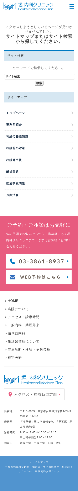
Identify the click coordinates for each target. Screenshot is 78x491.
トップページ (15, 113)
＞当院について (16, 309)
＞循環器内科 (14, 333)
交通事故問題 (15, 183)
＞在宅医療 (13, 357)
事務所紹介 (14, 124)
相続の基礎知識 (17, 136)
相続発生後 (14, 160)
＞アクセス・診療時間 (22, 317)
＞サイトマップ (39, 462)
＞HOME (11, 301)
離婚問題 (12, 171)
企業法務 (12, 195)
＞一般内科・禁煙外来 (22, 325)
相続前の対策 (15, 148)
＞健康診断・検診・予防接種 (27, 349)
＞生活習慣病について (22, 341)
